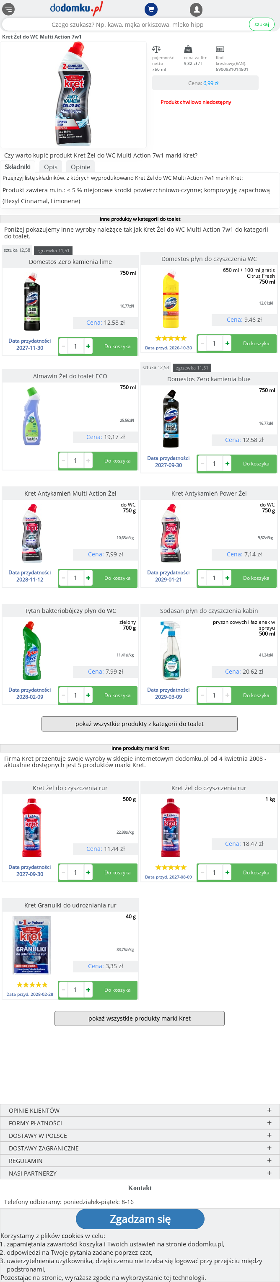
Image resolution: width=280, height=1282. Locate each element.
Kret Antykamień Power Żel (209, 493)
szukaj (261, 24)
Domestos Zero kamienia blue (209, 379)
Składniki (18, 167)
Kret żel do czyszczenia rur (70, 788)
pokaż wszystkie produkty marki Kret (139, 1018)
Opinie (80, 167)
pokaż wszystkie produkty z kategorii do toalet (139, 724)
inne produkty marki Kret (140, 748)
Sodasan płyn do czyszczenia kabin (209, 611)
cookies (72, 1235)
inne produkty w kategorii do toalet (140, 218)
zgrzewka (53, 250)
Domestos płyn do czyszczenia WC (209, 259)
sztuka (17, 249)
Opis (50, 167)
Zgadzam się (140, 1219)
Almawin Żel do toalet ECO (70, 376)
